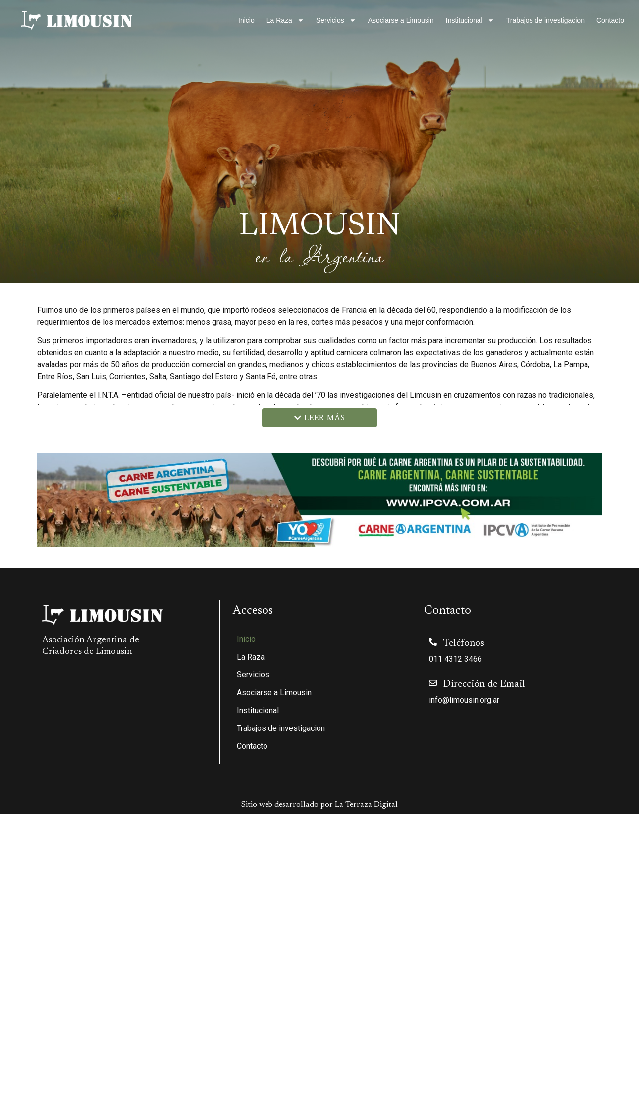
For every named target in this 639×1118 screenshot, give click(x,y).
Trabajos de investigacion (545, 20)
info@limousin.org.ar (464, 700)
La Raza (285, 20)
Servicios (336, 20)
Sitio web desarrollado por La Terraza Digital (319, 805)
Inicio (246, 20)
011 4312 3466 (455, 659)
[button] (319, 417)
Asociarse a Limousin (401, 20)
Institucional (470, 20)
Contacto (610, 20)
